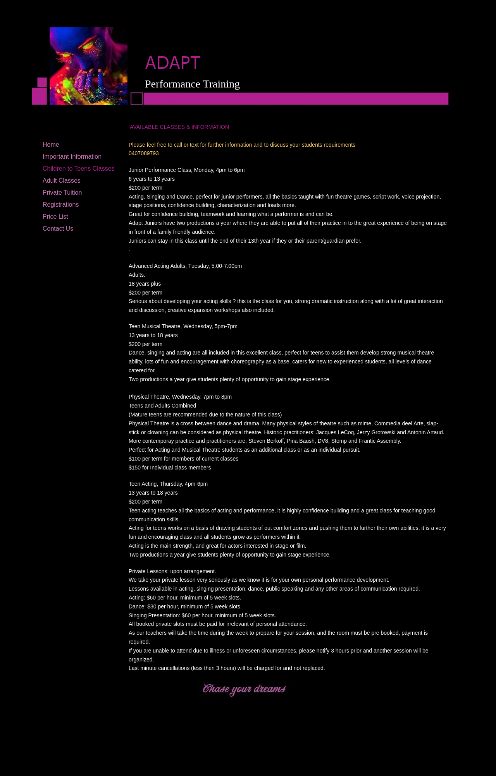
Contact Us (58, 228)
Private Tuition (62, 192)
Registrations (61, 204)
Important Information (72, 156)
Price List (55, 216)
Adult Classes (62, 180)
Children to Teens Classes (79, 168)
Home (51, 144)
